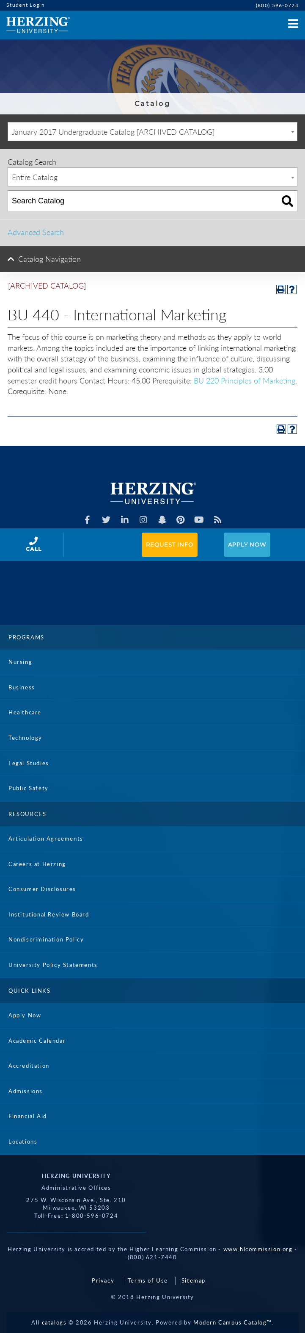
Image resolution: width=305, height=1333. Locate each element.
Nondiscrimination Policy (46, 939)
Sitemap (193, 1280)
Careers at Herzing (37, 864)
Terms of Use (148, 1280)
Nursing (20, 661)
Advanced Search (36, 232)
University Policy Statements (53, 964)
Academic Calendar (37, 1040)
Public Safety (28, 788)
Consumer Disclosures (42, 889)
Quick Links (29, 990)
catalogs (54, 1322)
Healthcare (24, 712)
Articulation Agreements (45, 838)
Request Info (169, 544)
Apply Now (247, 544)
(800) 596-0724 (277, 5)
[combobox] (152, 131)
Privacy (103, 1280)
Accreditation (28, 1065)
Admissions (25, 1091)
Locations (22, 1141)
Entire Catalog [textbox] (35, 177)
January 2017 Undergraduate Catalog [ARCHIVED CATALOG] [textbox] (113, 131)
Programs (26, 637)
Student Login (25, 5)
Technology (25, 737)
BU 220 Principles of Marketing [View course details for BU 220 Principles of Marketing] (244, 380)
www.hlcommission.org (258, 1249)
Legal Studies (28, 763)
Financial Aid (27, 1116)
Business (21, 687)
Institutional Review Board (48, 914)
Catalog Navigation (49, 259)
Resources (27, 814)
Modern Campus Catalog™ (232, 1322)
